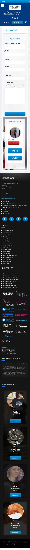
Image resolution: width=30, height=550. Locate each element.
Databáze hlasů (7, 261)
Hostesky (5, 236)
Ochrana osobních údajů (9, 203)
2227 (16, 520)
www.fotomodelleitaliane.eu (10, 279)
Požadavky (9, 82)
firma (7, 59)
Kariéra (4, 209)
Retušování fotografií (8, 259)
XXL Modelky (6, 247)
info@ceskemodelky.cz (9, 14)
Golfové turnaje (7, 251)
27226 (16, 409)
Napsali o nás (6, 213)
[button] (4, 219)
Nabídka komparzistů (8, 257)
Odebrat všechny (15, 150)
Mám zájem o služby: (12, 43)
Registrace (17, 22)
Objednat (15, 421)
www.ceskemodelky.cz (9, 273)
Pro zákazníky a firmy (8, 230)
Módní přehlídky (7, 243)
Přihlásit (7, 22)
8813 (16, 446)
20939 (16, 483)
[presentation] (17, 108)
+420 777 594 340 (7, 197)
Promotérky (6, 239)
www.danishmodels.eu (9, 281)
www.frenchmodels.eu (9, 285)
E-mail (7, 66)
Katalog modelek (15, 158)
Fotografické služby (7, 234)
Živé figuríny (6, 241)
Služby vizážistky (7, 253)
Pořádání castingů (7, 245)
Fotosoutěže (6, 263)
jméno (7, 51)
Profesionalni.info (18, 545)
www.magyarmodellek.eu (10, 277)
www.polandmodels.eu (9, 283)
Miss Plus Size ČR (7, 249)
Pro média (5, 211)
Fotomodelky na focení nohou (10, 255)
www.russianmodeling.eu (10, 287)
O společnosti (6, 201)
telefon (8, 75)
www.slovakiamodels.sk (9, 275)
